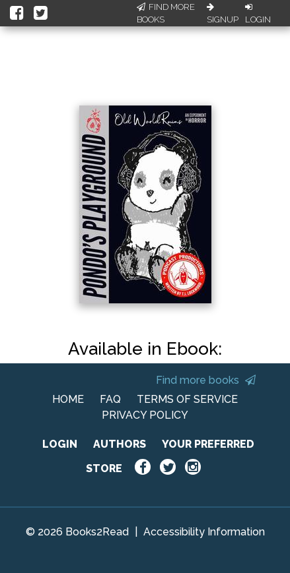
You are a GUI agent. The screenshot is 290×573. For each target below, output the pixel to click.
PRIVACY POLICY (145, 415)
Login (258, 14)
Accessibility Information (204, 532)
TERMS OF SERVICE (187, 399)
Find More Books (166, 13)
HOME (68, 399)
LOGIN (59, 444)
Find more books (206, 380)
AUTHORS (119, 444)
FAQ (110, 399)
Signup (222, 14)
